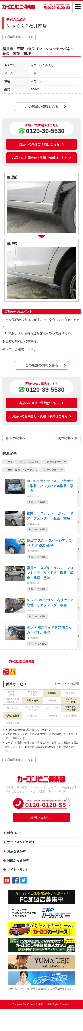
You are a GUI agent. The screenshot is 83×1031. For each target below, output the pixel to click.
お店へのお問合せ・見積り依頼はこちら (41, 157)
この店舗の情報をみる (41, 107)
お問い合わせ (41, 817)
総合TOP (13, 833)
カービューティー (56, 461)
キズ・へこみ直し (29, 461)
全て (10, 461)
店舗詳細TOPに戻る (20, 37)
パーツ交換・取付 (54, 469)
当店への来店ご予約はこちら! (41, 144)
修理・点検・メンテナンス (22, 469)
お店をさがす (16, 851)
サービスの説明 (68, 684)
